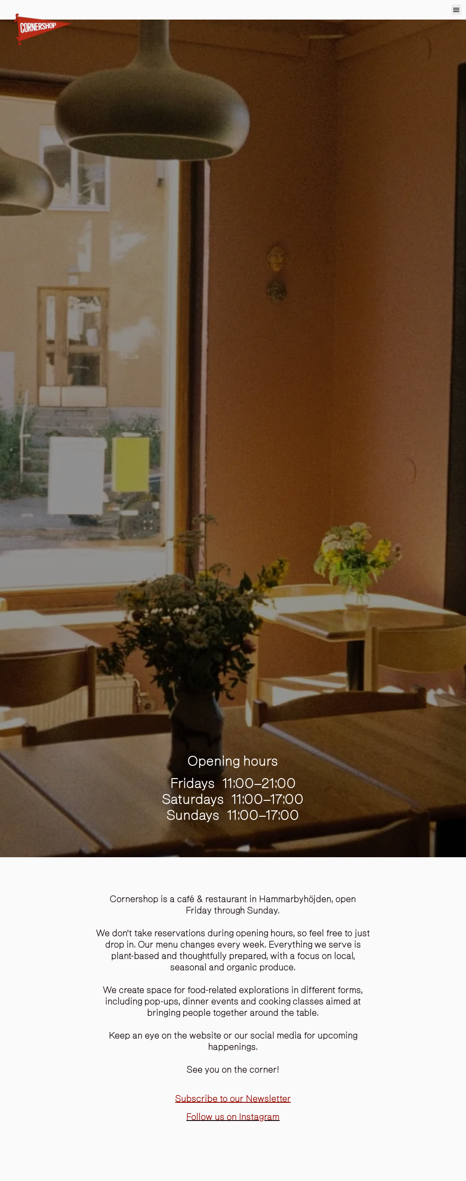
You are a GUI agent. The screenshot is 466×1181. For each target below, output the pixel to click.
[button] (456, 10)
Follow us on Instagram (232, 1116)
